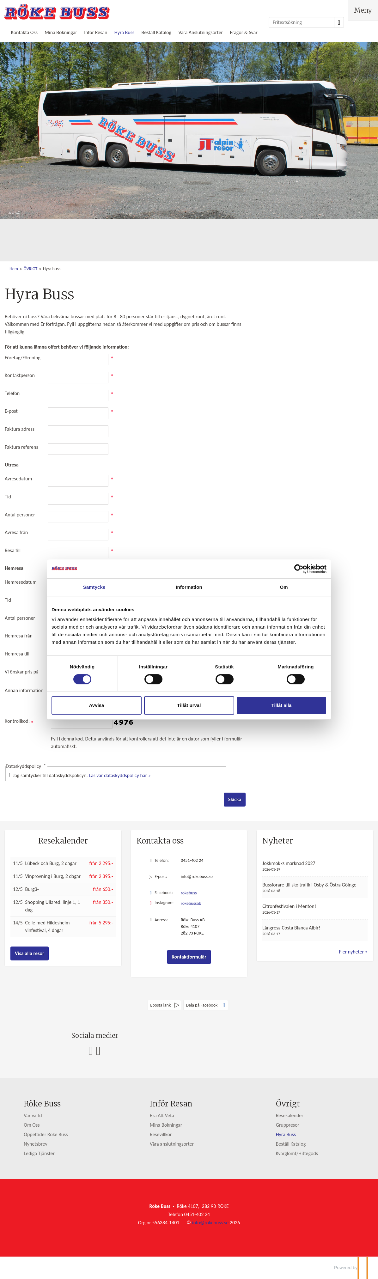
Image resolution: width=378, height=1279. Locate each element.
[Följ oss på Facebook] (90, 1051)
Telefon (12, 393)
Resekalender (63, 841)
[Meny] (363, 10)
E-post (11, 411)
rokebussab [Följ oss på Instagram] (191, 903)
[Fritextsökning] (301, 22)
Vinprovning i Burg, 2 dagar (53, 876)
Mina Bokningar (61, 32)
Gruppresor (288, 1125)
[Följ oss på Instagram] (98, 1051)
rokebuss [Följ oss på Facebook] (189, 893)
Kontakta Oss (24, 32)
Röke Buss (42, 1104)
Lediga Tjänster (39, 1153)
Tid (8, 497)
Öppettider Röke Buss (46, 1134)
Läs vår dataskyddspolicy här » (120, 775)
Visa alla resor (29, 953)
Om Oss (32, 1125)
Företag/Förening (22, 358)
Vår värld (33, 1115)
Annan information (24, 690)
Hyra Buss (124, 32)
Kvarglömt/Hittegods (297, 1153)
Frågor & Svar (244, 32)
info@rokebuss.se (197, 876)
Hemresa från (19, 636)
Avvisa (96, 705)
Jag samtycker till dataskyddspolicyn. (82, 775)
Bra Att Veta (162, 1115)
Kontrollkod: (19, 721)
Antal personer (20, 515)
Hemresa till (17, 654)
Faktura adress (19, 429)
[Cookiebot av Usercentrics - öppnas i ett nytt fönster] (298, 569)
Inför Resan (95, 32)
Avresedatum (18, 479)
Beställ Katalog (156, 32)
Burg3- (32, 889)
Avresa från (16, 532)
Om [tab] (284, 587)
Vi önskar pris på (22, 672)
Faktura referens (21, 447)
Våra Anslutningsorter (200, 32)
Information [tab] (189, 587)
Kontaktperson (20, 375)
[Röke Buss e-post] (210, 1223)
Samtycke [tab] (94, 587)
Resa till (13, 550)
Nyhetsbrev (35, 1144)
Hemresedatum (21, 582)
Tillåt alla (281, 705)
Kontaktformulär (189, 957)
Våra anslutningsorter (172, 1144)
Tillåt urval (189, 705)
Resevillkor (161, 1134)
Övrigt (288, 1104)
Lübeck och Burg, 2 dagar (50, 863)
